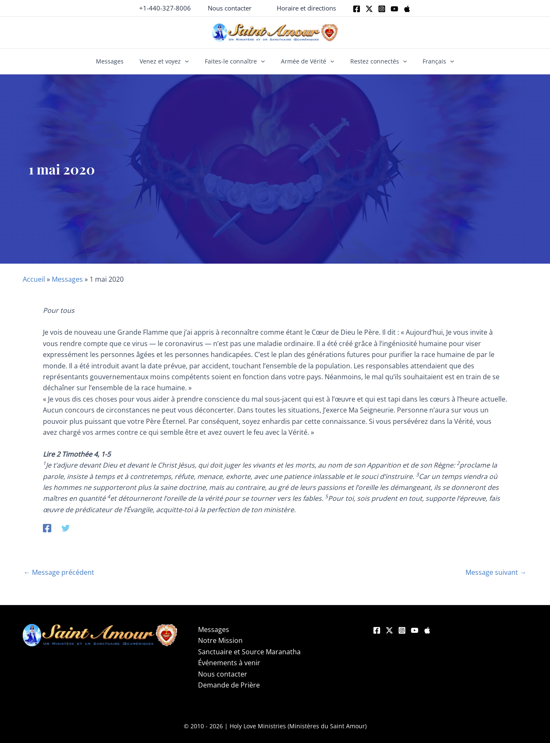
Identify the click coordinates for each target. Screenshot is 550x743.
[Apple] (407, 9)
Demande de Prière (229, 685)
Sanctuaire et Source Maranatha (249, 651)
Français (428, 61)
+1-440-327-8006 (165, 8)
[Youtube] (394, 9)
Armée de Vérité (305, 61)
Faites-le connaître (237, 61)
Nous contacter (222, 674)
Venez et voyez (170, 61)
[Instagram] (382, 9)
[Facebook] (356, 9)
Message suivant (495, 572)
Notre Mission (220, 640)
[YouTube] (414, 630)
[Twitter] (369, 9)
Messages (119, 61)
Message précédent (59, 572)
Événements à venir (229, 662)
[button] (229, 8)
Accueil (34, 279)
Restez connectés (372, 61)
